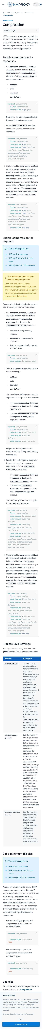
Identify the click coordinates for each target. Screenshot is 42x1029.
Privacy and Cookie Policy (11, 1014)
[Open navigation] (3, 4)
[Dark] (40, 4)
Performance (29, 13)
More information (27, 1014)
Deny (21, 1019)
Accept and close (21, 1024)
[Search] (36, 4)
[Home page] (19, 4)
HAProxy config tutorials (15, 13)
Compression (8, 16)
